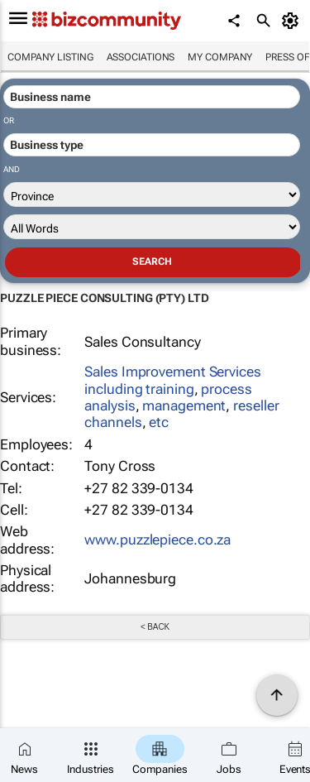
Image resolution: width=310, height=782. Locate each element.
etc (159, 422)
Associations (141, 57)
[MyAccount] (293, 20)
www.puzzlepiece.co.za (157, 539)
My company (220, 57)
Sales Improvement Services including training (172, 379)
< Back (155, 626)
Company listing (50, 57)
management (184, 405)
